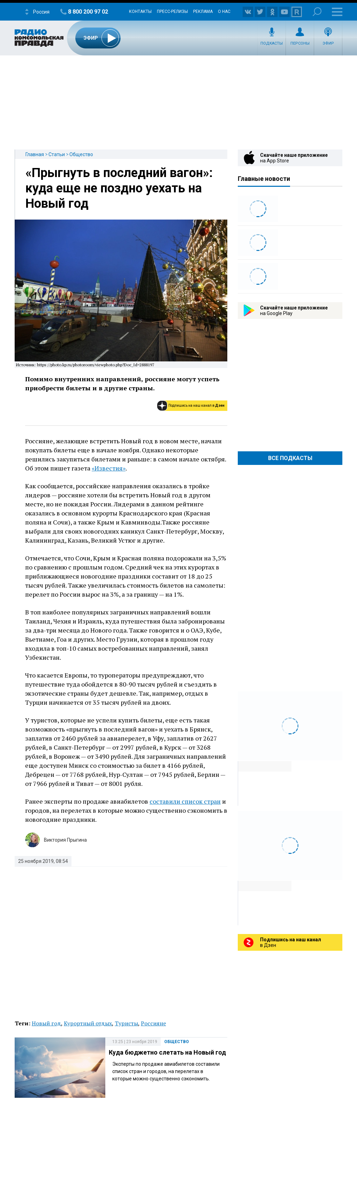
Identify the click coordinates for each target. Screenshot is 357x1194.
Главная (34, 154)
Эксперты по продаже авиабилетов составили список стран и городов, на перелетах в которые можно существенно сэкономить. (166, 1071)
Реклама (203, 11)
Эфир (328, 43)
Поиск (317, 11)
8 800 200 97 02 (88, 11)
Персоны (300, 43)
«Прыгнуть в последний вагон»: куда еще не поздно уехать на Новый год (119, 188)
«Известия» (109, 468)
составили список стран (185, 801)
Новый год (46, 1023)
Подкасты (271, 43)
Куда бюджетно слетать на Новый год (167, 1052)
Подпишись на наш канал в (196, 405)
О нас (224, 11)
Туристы (126, 1023)
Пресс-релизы (172, 11)
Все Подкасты (290, 458)
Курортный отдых (88, 1023)
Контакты (140, 11)
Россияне (153, 1023)
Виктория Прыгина (65, 840)
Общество (81, 154)
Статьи (56, 154)
